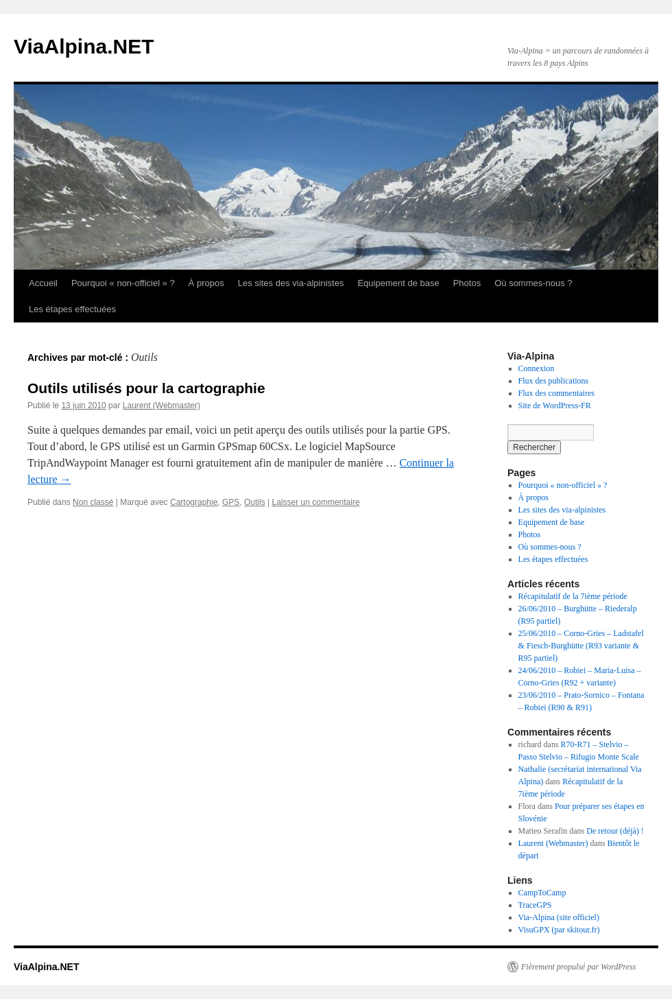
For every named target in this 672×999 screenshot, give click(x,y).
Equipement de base (398, 283)
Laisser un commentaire (316, 502)
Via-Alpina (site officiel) (558, 917)
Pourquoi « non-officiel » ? (123, 283)
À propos (206, 283)
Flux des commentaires (556, 393)
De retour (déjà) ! (615, 831)
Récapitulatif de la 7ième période (572, 596)
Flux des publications (553, 381)
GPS (230, 502)
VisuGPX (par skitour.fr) (559, 930)
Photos (467, 283)
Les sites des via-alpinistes (291, 283)
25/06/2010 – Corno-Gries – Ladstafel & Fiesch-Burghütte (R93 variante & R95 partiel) (581, 645)
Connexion (536, 368)
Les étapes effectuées (72, 309)
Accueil (43, 283)
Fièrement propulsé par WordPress (578, 967)
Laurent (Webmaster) (161, 405)
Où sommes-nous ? (533, 283)
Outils (254, 502)
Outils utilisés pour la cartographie (146, 388)
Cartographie (193, 502)
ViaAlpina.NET (84, 46)
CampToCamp (542, 892)
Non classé (93, 502)
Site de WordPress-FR (554, 405)
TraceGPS (535, 905)
